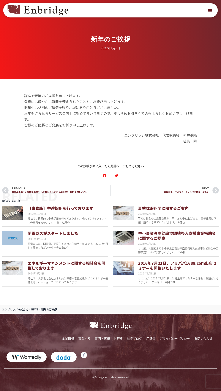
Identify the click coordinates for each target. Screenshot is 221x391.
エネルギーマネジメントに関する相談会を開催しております (66, 265)
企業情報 (68, 338)
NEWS (34, 309)
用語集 (150, 338)
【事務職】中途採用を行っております (60, 208)
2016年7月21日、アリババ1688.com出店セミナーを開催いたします (177, 265)
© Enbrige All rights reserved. (111, 377)
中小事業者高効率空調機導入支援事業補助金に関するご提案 (177, 235)
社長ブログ (134, 338)
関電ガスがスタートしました (53, 233)
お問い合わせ (203, 338)
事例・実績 (102, 338)
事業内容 (84, 338)
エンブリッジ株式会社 (15, 309)
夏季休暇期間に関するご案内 (163, 208)
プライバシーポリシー (175, 338)
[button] (209, 10)
